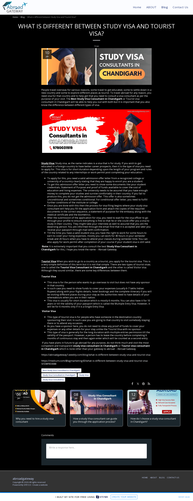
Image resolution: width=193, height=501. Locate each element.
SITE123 (27, 485)
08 (76, 396)
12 (133, 396)
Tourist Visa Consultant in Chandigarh (83, 267)
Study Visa (84, 375)
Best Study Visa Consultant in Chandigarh (96, 98)
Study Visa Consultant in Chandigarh (59, 375)
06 (18, 396)
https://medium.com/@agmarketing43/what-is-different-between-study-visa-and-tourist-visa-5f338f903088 (94, 362)
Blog (23, 17)
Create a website (40, 485)
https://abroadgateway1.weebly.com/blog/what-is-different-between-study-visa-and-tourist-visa (95, 354)
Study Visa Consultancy (53, 379)
